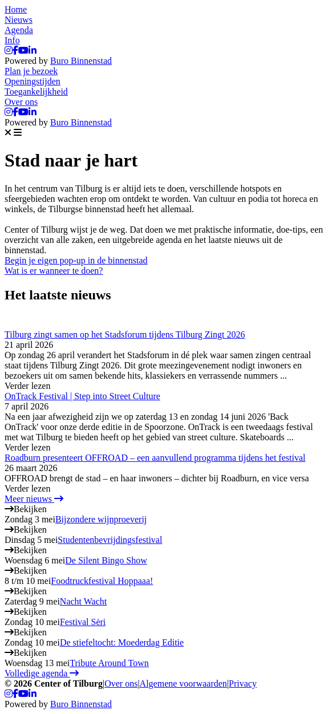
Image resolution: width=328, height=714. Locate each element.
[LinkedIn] (33, 50)
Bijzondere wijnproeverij (101, 519)
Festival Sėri (83, 622)
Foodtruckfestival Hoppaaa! (102, 581)
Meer (34, 499)
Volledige (42, 673)
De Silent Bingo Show (106, 560)
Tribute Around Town (109, 663)
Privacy (243, 683)
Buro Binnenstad (81, 61)
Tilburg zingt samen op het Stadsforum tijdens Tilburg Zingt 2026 (125, 334)
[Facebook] (15, 50)
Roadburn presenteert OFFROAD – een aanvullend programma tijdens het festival (155, 458)
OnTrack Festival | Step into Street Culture (82, 396)
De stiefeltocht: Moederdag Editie (122, 642)
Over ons (120, 683)
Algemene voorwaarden (183, 683)
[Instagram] (9, 50)
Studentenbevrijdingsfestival (110, 540)
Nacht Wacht (83, 601)
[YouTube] (23, 50)
